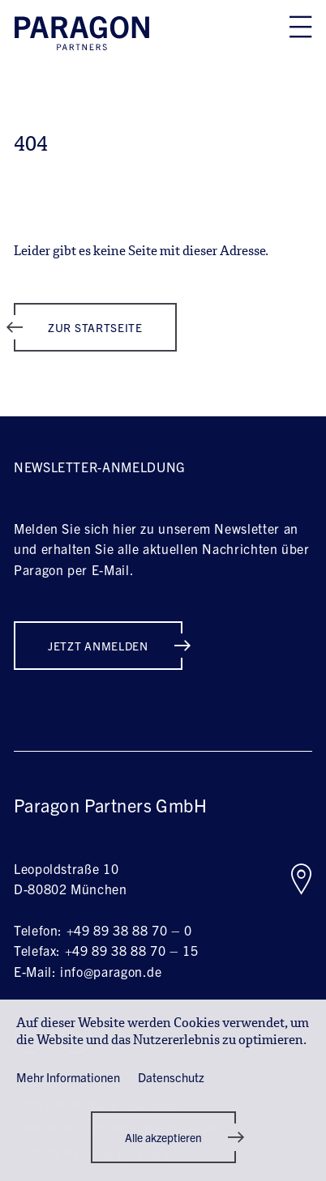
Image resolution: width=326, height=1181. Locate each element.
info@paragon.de (111, 971)
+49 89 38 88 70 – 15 (132, 950)
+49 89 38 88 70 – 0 (129, 930)
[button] (163, 1137)
